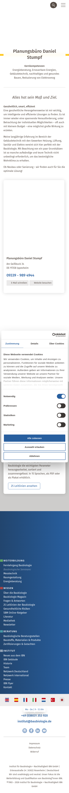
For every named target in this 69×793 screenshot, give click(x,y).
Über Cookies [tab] (56, 343)
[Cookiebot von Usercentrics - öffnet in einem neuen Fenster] (52, 335)
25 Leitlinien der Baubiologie (19, 604)
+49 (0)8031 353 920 (34, 715)
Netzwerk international (16, 675)
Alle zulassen (34, 438)
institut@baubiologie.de (34, 721)
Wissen (8, 588)
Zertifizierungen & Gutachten (19, 644)
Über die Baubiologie (15, 592)
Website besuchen (42, 283)
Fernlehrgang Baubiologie (18, 565)
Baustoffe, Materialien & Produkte (22, 640)
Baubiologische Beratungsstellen (22, 636)
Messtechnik (10, 573)
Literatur (8, 616)
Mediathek (9, 620)
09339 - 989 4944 (20, 275)
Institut (9, 650)
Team (6, 667)
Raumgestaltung (12, 577)
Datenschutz (35, 747)
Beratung (10, 631)
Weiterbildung (14, 560)
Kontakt (8, 687)
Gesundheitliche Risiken (17, 608)
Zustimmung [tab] (12, 343)
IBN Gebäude (11, 659)
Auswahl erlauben (34, 447)
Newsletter (9, 624)
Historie (8, 663)
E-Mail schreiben (19, 283)
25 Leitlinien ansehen (24, 486)
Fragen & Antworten (14, 600)
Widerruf (34, 752)
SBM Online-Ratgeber (15, 612)
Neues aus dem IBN (14, 655)
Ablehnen (34, 456)
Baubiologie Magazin (15, 596)
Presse (7, 679)
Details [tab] (34, 343)
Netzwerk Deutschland (16, 671)
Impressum (34, 743)
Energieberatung (13, 581)
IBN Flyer (8, 683)
